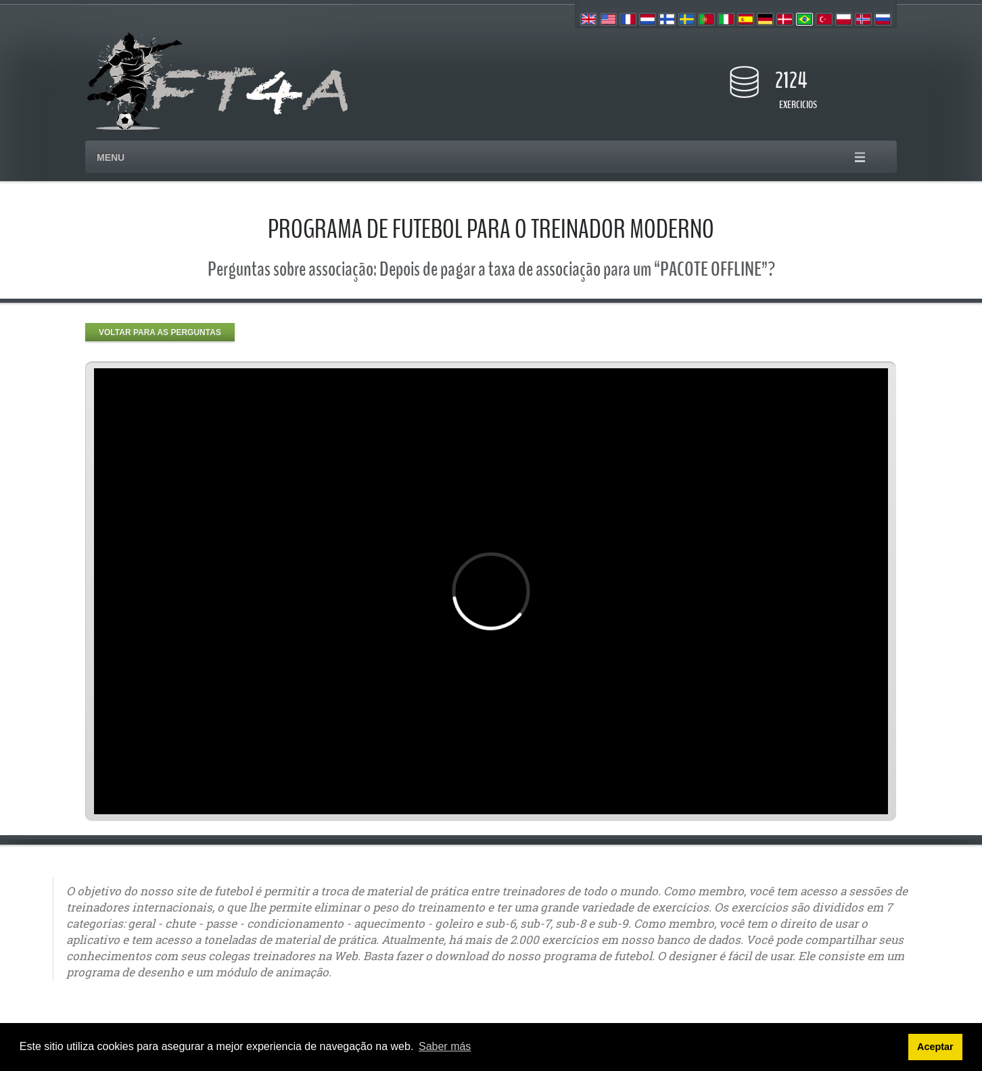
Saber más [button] (445, 1046)
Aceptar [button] (935, 1046)
